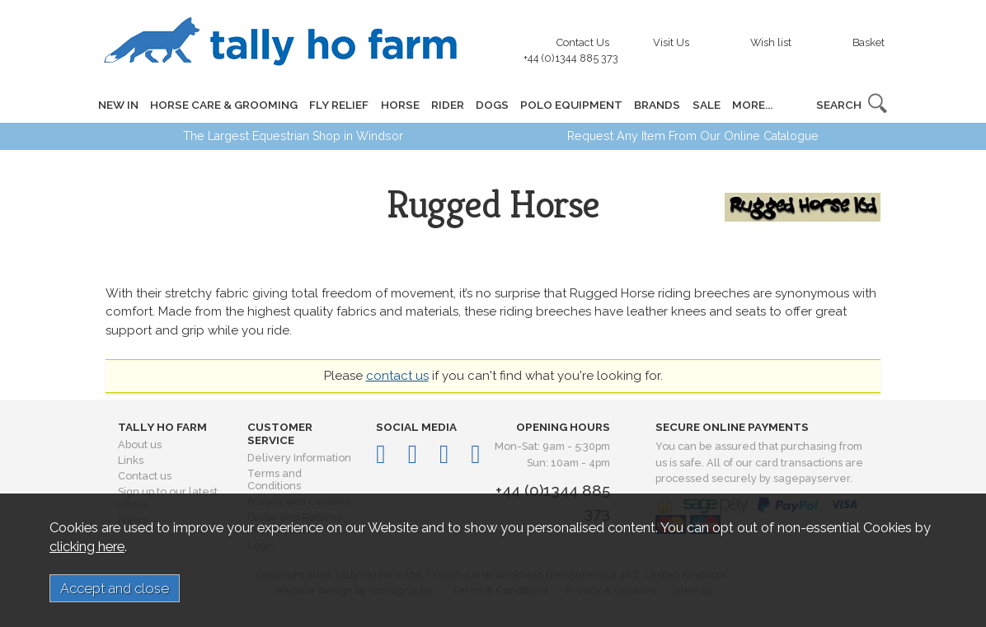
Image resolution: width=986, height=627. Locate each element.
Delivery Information (299, 458)
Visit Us (671, 42)
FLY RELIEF (339, 104)
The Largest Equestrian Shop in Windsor (293, 136)
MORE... (750, 104)
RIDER (446, 104)
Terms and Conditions (274, 479)
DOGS (491, 104)
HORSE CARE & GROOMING (224, 104)
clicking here (86, 546)
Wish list (770, 42)
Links (130, 460)
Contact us (144, 476)
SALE (705, 104)
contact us (397, 375)
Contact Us (575, 46)
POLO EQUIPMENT (570, 104)
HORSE (399, 104)
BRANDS (656, 104)
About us (140, 444)
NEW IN (118, 104)
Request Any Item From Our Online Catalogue (693, 136)
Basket (868, 42)
